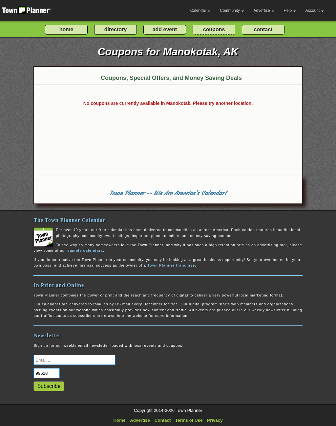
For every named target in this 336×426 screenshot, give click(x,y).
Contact (163, 420)
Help (290, 10)
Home (119, 420)
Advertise (264, 10)
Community (232, 10)
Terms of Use (188, 420)
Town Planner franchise (171, 265)
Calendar (200, 10)
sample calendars (85, 250)
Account (314, 10)
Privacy (214, 420)
